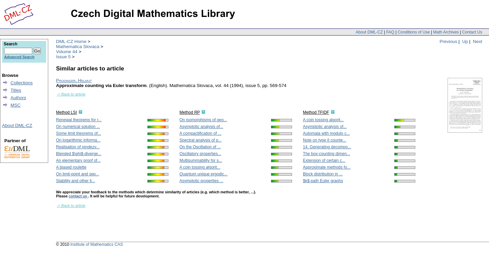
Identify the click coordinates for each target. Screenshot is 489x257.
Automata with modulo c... (326, 133)
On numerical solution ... (78, 126)
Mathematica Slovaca (77, 46)
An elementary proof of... (78, 160)
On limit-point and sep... (77, 174)
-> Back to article (71, 94)
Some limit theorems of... (78, 133)
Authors (18, 97)
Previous (448, 41)
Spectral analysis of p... (201, 140)
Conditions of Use (414, 32)
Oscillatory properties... (200, 153)
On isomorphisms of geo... (203, 119)
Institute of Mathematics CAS (96, 244)
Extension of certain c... (324, 160)
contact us (78, 196)
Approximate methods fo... (326, 167)
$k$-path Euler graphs (323, 180)
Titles (16, 90)
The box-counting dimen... (326, 153)
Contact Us (472, 32)
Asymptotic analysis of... (201, 126)
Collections (22, 82)
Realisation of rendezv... (77, 147)
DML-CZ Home (71, 41)
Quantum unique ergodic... (204, 174)
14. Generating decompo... (327, 147)
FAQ (390, 32)
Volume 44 (66, 51)
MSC (16, 105)
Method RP (190, 112)
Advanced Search (19, 57)
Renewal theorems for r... (79, 119)
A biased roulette (71, 167)
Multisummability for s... (201, 160)
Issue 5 (63, 56)
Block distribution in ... (323, 174)
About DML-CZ (369, 32)
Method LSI (66, 112)
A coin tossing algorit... (200, 167)
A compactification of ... (200, 133)
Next (477, 41)
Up (465, 41)
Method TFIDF (316, 112)
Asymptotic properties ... (201, 180)
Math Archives (445, 32)
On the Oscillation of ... (200, 147)
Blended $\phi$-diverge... (78, 153)
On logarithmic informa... (78, 140)
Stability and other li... (75, 180)
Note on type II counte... (324, 140)
